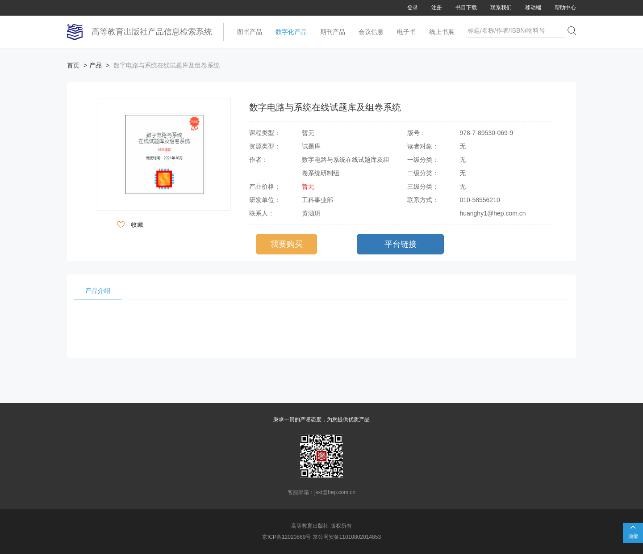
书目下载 (466, 7)
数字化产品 (291, 31)
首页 (73, 65)
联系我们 (501, 7)
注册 (436, 7)
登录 (412, 7)
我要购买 (287, 244)
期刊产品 (332, 31)
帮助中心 (565, 7)
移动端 (533, 7)
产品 (95, 65)
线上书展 (441, 31)
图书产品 (249, 31)
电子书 (406, 31)
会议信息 (371, 31)
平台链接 (400, 244)
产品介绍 (97, 290)
